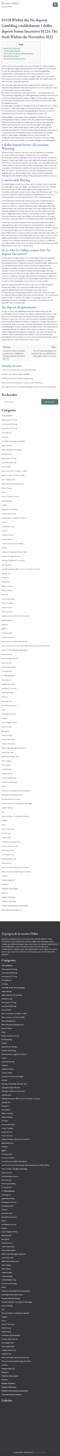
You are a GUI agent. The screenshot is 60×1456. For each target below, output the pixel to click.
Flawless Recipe (40, 1452)
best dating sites (9, 479)
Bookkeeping (7, 501)
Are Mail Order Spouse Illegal (13, 441)
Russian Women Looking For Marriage (17, 803)
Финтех (5, 893)
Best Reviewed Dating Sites (13, 484)
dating (4, 548)
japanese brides (8, 684)
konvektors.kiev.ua (9, 705)
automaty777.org (9, 458)
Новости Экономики (10, 889)
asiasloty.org (7, 454)
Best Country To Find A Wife (13, 475)
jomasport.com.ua (9, 688)
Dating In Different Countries (13, 560)
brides (4, 505)
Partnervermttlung (9, 782)
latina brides (7, 727)
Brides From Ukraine (10, 509)
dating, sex (6, 573)
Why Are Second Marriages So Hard (16, 872)
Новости (5, 884)
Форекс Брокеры (8, 897)
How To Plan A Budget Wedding (14, 650)
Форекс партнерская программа (15, 906)
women (5, 876)
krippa (4, 718)
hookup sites (7, 633)
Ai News (5, 437)
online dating (7, 773)
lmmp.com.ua (7, 735)
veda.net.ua (6, 863)
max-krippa (6, 761)
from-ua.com (7, 611)
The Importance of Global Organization (17, 378)
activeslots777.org (9, 428)
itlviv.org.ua (6, 680)
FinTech (5, 594)
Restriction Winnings (12, 48)
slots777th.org (8, 829)
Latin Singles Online (9, 722)
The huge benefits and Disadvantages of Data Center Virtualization (29, 387)
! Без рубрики (7, 415)
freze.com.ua (7, 607)
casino (4, 522)
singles (4, 820)
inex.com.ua (6, 663)
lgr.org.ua (5, 731)
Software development (11, 842)
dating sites (6, 565)
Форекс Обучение (9, 901)
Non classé (6, 765)
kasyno (5, 697)
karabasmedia (7, 692)
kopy (4, 710)
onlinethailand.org (9, 778)
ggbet (4, 628)
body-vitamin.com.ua (10, 496)
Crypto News (7, 539)
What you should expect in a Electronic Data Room (22, 383)
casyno (5, 531)
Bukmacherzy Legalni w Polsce (14, 518)
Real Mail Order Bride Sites (12, 795)
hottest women (8, 637)
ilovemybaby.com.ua (10, 658)
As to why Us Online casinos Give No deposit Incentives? (18, 54)
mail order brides (8, 744)
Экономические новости (12, 910)
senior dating (7, 808)
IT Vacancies (7, 671)
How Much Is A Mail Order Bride (14, 641)
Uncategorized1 (8, 854)
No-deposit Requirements (14, 58)
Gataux (5, 624)
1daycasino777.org (9, 420)
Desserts (5, 577)
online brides (7, 769)
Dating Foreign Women (11, 556)
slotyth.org (6, 833)
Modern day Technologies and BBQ (16, 374)
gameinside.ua (7, 620)
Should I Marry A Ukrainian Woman (15, 816)
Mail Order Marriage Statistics (14, 748)
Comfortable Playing (12, 51)
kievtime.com (7, 701)
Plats (4, 786)
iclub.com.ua (7, 654)
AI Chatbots (7, 433)
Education (6, 582)
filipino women (7, 586)
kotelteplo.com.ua (9, 714)
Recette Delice (10, 3)
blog (3, 492)
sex (3, 812)
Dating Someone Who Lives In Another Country (21, 569)
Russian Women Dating (11, 799)
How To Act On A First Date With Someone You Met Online (25, 646)
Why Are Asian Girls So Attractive (15, 867)
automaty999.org (9, 462)
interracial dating (9, 667)
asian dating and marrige (12, 450)
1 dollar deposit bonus (33, 122)
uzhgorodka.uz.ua (9, 859)
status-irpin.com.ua (10, 846)
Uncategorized (8, 850)
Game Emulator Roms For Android (15, 616)
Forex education (8, 599)
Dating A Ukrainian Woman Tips (14, 552)
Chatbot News (7, 535)
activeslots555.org (9, 424)
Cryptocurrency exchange (12, 543)
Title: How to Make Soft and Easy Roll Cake (19, 370)
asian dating (7, 445)
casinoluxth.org (8, 526)
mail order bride (8, 739)
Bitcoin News (7, 488)
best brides (6, 467)
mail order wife (7, 752)
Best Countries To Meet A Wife (14, 471)
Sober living (6, 837)
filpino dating (7, 590)
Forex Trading (7, 603)
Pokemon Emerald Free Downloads (16, 791)
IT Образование (8, 675)
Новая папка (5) (8, 880)
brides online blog (9, 514)
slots (4, 825)
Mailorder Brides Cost (10, 756)
